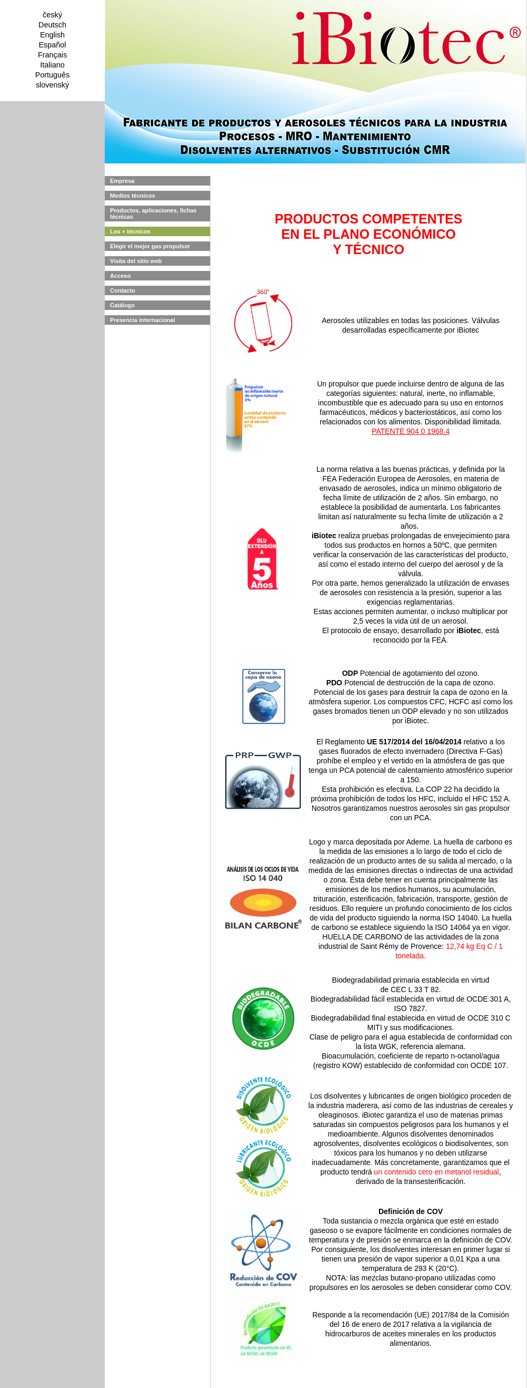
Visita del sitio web (136, 261)
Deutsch (52, 25)
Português (52, 75)
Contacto (122, 290)
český (52, 15)
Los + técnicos (130, 231)
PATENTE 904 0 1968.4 (411, 431)
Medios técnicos (132, 195)
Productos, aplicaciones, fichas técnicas (153, 213)
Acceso (120, 276)
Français (52, 55)
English (52, 35)
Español (52, 45)
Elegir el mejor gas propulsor (150, 246)
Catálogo (122, 305)
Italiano (52, 65)
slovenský (52, 85)
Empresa (122, 181)
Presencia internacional (142, 320)
